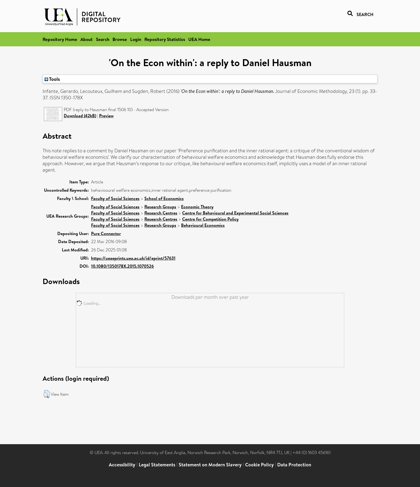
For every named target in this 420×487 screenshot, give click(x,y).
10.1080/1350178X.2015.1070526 (122, 266)
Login (135, 39)
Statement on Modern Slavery (210, 464)
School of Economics (164, 198)
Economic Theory (197, 207)
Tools (52, 78)
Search (102, 39)
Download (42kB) (80, 116)
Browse (119, 39)
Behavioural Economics (203, 225)
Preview (106, 116)
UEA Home (199, 39)
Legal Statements (157, 464)
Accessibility (122, 464)
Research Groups (160, 207)
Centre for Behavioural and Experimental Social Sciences (235, 213)
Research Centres (160, 213)
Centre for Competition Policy (210, 219)
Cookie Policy (259, 464)
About (86, 39)
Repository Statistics (164, 39)
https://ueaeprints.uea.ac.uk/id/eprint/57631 (133, 258)
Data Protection (294, 464)
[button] (46, 394)
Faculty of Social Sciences (115, 198)
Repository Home (60, 39)
